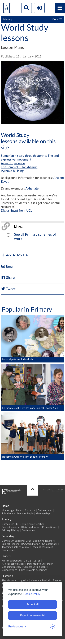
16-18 (37, 560)
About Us (30, 510)
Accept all (32, 604)
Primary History (11, 530)
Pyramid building (12, 171)
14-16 (27, 560)
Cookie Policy (31, 594)
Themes (57, 580)
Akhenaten (32, 188)
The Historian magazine (15, 580)
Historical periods (12, 560)
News (19, 510)
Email (7, 266)
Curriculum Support (13, 541)
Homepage (8, 510)
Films (22, 570)
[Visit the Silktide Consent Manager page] (52, 626)
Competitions (50, 527)
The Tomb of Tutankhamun (19, 167)
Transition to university (40, 564)
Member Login (25, 513)
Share (8, 277)
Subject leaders (10, 527)
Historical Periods (41, 580)
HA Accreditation (30, 527)
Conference (28, 530)
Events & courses (37, 570)
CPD (18, 524)
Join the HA (8, 513)
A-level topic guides (13, 564)
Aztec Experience (13, 163)
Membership (43, 513)
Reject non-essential (32, 615)
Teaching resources (42, 547)
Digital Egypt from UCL (16, 210)
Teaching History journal (15, 547)
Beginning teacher (33, 524)
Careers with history (34, 567)
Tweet (8, 289)
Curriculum (8, 524)
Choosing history (11, 567)
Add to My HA (14, 255)
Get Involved (45, 510)
